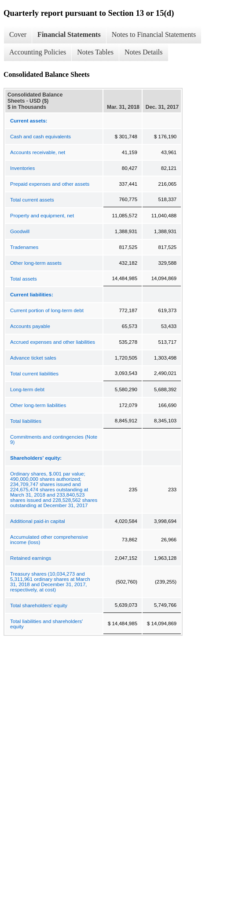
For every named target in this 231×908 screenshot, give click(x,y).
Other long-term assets (36, 263)
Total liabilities (25, 421)
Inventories (22, 168)
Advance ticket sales (33, 357)
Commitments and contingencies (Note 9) (53, 439)
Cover (17, 34)
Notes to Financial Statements (154, 34)
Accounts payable (30, 326)
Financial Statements (69, 34)
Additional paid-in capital (37, 521)
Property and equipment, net (42, 215)
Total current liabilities (34, 373)
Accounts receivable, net (37, 152)
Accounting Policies (37, 52)
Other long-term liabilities (38, 405)
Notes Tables (95, 52)
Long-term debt (27, 389)
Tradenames (24, 247)
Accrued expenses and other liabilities (52, 342)
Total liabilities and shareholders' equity (46, 624)
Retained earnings (30, 558)
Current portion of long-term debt (47, 310)
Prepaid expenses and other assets (49, 184)
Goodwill (19, 231)
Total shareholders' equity (38, 605)
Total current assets (32, 199)
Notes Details (144, 52)
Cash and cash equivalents (40, 136)
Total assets (23, 278)
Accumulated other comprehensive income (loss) (49, 539)
